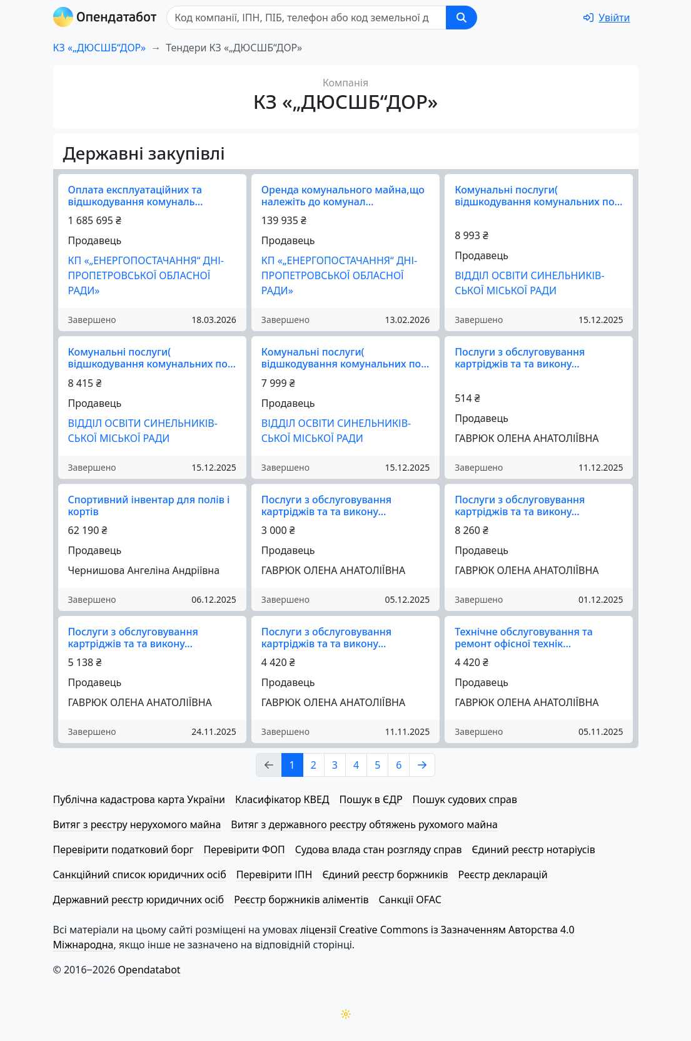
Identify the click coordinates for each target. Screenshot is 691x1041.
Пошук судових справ (465, 799)
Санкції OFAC (410, 899)
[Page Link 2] (422, 765)
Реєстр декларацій (503, 874)
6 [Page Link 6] (398, 765)
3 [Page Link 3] (335, 765)
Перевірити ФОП (244, 849)
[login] (606, 17)
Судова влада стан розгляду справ (378, 849)
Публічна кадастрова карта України (139, 799)
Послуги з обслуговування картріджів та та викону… (520, 358)
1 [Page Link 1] (292, 765)
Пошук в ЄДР (371, 799)
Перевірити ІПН (274, 874)
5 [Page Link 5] (377, 765)
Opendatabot (149, 970)
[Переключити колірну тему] (346, 1014)
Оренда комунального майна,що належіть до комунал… (343, 195)
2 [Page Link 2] (313, 765)
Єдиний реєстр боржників (385, 874)
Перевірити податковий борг (123, 849)
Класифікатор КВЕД (282, 799)
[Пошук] (307, 17)
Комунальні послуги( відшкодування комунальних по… (538, 195)
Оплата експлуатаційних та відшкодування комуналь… (135, 195)
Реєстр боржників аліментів (301, 899)
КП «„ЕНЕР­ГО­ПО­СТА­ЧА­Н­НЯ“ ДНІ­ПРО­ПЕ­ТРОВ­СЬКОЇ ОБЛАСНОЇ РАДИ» (146, 275)
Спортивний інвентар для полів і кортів (149, 505)
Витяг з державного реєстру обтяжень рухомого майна (364, 824)
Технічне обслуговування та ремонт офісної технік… (524, 637)
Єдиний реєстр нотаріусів (533, 849)
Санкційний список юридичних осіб (139, 874)
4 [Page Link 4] (356, 765)
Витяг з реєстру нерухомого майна (137, 824)
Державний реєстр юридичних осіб (138, 899)
